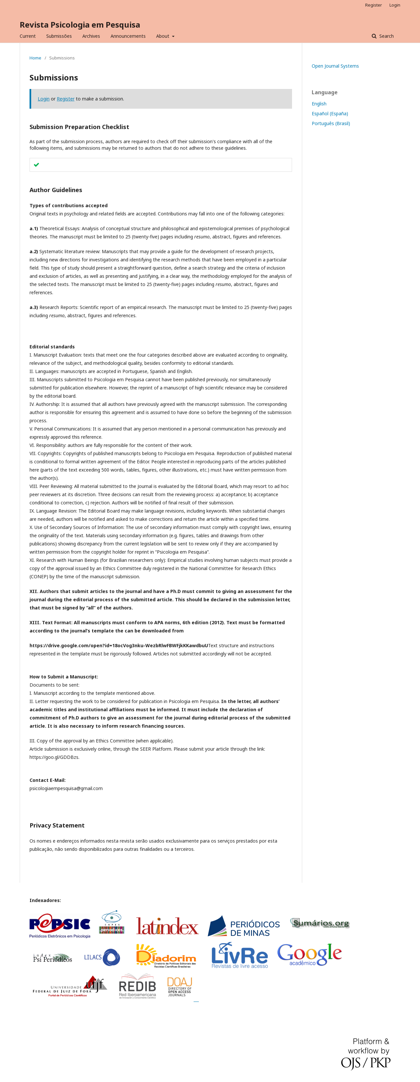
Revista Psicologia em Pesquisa (80, 24)
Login (394, 5)
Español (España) (330, 113)
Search (386, 36)
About (163, 36)
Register (373, 5)
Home (35, 58)
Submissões (59, 36)
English (319, 103)
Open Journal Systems (335, 66)
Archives (91, 36)
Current (28, 36)
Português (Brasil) (331, 123)
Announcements (128, 36)
